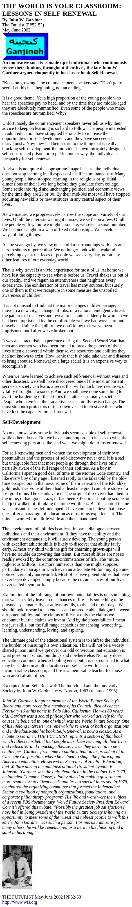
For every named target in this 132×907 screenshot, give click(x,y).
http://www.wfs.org (19, 902)
